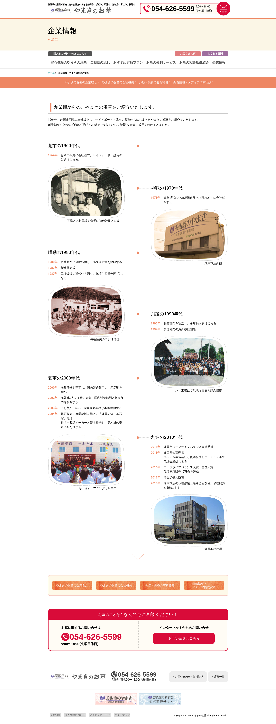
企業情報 (218, 62)
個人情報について (73, 715)
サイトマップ (119, 715)
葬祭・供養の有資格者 (154, 82)
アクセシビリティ (98, 715)
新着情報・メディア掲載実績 (194, 82)
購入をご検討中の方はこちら (70, 53)
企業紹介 (55, 715)
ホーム (51, 73)
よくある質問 (215, 53)
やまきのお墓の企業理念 (79, 82)
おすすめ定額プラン (128, 62)
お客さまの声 (188, 53)
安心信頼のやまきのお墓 (69, 62)
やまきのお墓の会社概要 (117, 82)
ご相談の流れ (100, 62)
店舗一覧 (219, 677)
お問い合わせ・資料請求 (189, 677)
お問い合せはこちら (183, 639)
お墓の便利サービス (161, 62)
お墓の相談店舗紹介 (194, 62)
